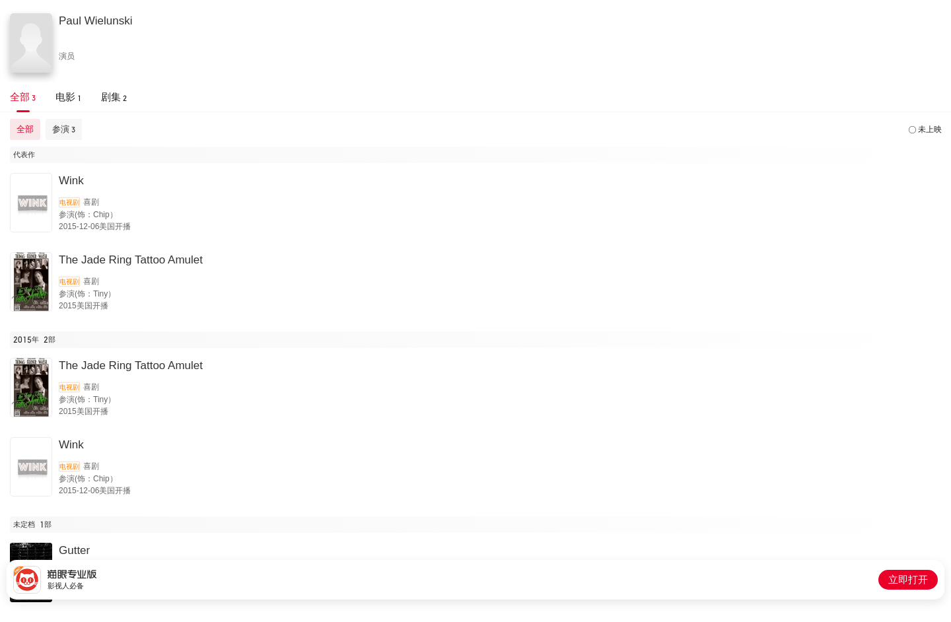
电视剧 (69, 202)
